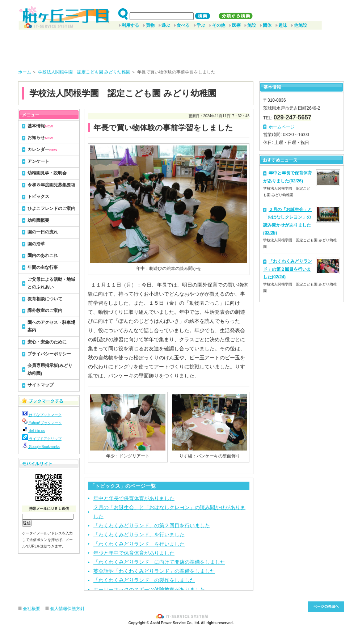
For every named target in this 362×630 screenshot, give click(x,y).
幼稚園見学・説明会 (47, 173)
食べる (183, 25)
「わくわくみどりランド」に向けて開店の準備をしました (159, 562)
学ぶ (201, 25)
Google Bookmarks (41, 447)
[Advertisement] (181, 46)
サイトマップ (41, 385)
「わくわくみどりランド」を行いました (139, 534)
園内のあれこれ (43, 255)
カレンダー (42, 149)
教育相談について (45, 298)
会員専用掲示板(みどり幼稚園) (50, 369)
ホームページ (282, 127)
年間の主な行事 (43, 267)
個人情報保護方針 (67, 608)
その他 (218, 25)
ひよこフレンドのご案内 (51, 208)
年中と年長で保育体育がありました (133, 498)
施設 (251, 25)
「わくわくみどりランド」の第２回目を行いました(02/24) (287, 269)
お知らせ (40, 137)
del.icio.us (33, 431)
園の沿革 (36, 243)
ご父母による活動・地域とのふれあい (51, 283)
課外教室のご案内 (45, 310)
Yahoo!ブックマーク (42, 423)
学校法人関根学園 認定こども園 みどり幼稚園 (85, 72)
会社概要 (31, 608)
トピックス (38, 196)
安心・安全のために (47, 341)
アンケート (38, 161)
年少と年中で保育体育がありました (133, 553)
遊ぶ (165, 25)
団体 (267, 25)
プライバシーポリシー (49, 353)
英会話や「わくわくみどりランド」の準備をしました (154, 571)
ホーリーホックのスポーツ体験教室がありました (149, 589)
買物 (150, 25)
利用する (130, 25)
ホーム (24, 72)
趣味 (282, 25)
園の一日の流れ (43, 231)
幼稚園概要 (38, 220)
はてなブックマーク (42, 415)
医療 (236, 25)
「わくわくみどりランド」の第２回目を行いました (151, 525)
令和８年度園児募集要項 (51, 184)
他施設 (300, 25)
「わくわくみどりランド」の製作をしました (144, 580)
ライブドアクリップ (42, 439)
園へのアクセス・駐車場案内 (51, 326)
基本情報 (40, 125)
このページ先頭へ (326, 606)
